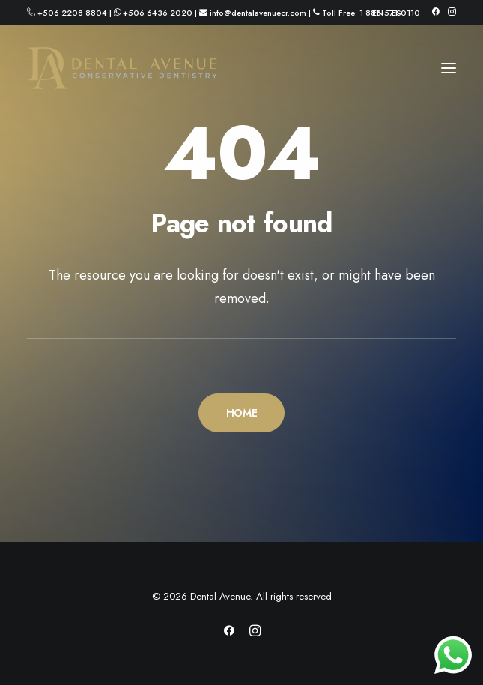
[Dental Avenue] (122, 68)
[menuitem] (378, 12)
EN (377, 13)
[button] (435, 11)
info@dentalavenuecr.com (258, 13)
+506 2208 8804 (72, 13)
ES (396, 13)
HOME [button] (242, 412)
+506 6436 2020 (157, 13)
